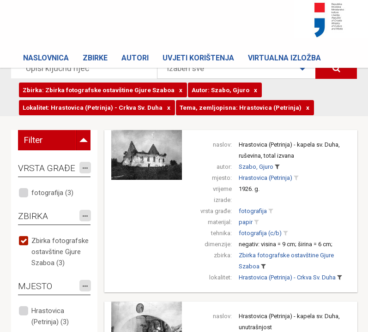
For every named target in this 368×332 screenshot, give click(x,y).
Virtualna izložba (284, 57)
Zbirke (95, 57)
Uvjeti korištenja (198, 57)
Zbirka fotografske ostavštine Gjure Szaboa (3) (60, 252)
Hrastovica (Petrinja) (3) (50, 316)
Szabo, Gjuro (256, 166)
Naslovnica (46, 57)
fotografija (253, 211)
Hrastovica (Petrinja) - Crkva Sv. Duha (287, 277)
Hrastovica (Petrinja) (265, 177)
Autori (135, 57)
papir (246, 222)
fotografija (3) (52, 193)
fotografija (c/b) (260, 233)
